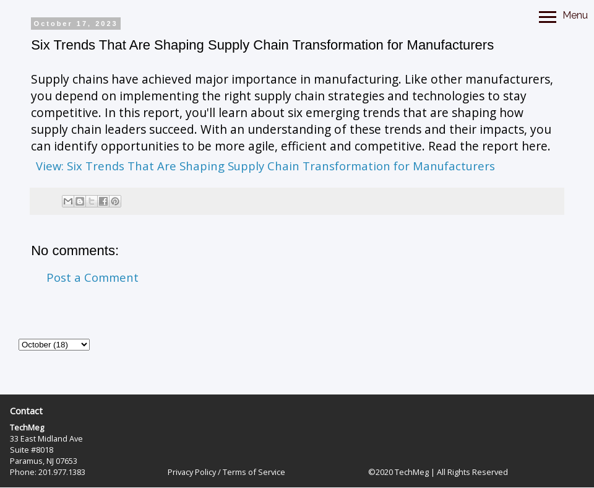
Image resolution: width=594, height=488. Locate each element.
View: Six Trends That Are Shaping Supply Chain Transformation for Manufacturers (265, 165)
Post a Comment (92, 277)
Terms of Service (254, 471)
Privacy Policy (192, 471)
